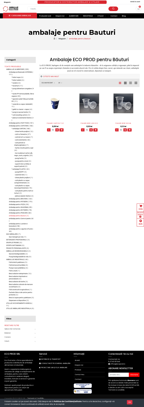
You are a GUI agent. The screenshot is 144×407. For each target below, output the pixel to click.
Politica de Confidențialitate (68, 401)
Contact (78, 379)
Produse (78, 370)
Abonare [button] (134, 374)
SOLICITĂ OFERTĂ (140, 215)
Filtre (8, 318)
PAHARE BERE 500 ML (123, 123)
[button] (49, 82)
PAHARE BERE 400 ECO (89, 123)
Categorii (11, 60)
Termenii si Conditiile (35, 398)
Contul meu (79, 374)
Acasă (77, 360)
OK (129, 402)
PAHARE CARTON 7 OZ (55, 123)
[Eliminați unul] (49, 129)
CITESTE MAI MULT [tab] (51, 76)
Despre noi (79, 365)
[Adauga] (57, 129)
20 (59, 83)
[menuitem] (46, 16)
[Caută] (113, 9)
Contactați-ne (114, 359)
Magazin (7, 2)
